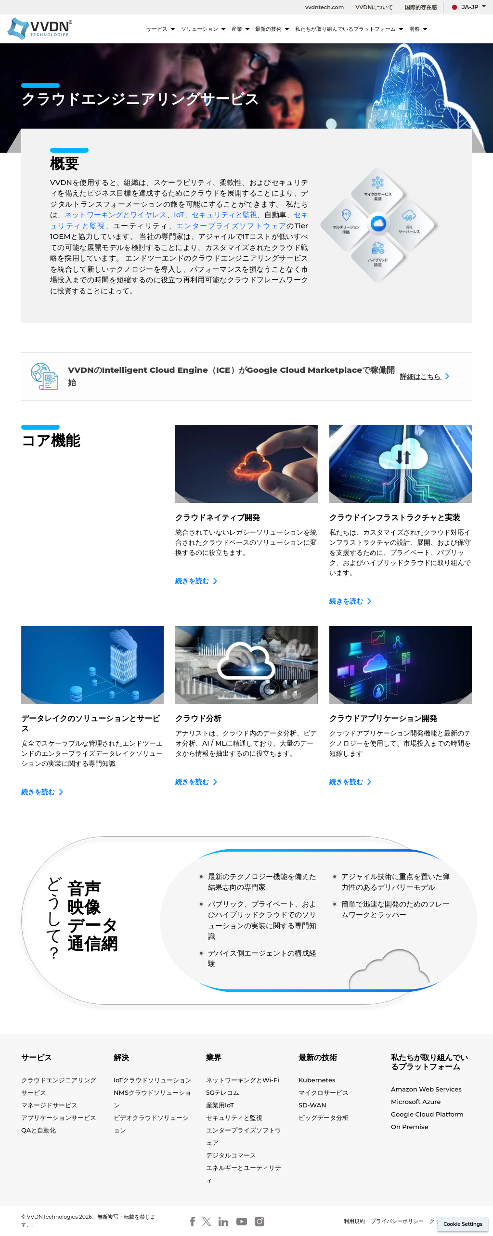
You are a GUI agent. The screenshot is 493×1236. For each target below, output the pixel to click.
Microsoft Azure (416, 1101)
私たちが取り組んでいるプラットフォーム (353, 29)
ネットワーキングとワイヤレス (116, 214)
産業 (249, 29)
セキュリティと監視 (224, 214)
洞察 (418, 29)
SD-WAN (312, 1105)
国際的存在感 (421, 7)
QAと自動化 (38, 1130)
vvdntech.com (324, 7)
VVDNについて (374, 7)
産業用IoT (220, 1105)
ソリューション (213, 29)
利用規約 (354, 1221)
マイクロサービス (323, 1092)
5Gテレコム (223, 1092)
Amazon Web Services (426, 1089)
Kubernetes (316, 1080)
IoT (179, 214)
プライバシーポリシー (397, 1221)
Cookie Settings (462, 1224)
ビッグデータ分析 (323, 1117)
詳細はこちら (425, 376)
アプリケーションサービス (58, 1117)
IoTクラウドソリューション (153, 1080)
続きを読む (196, 581)
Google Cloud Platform (427, 1114)
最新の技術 (281, 29)
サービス (172, 29)
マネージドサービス (49, 1105)
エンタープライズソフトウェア (231, 225)
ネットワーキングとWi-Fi (242, 1080)
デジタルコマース (231, 1155)
